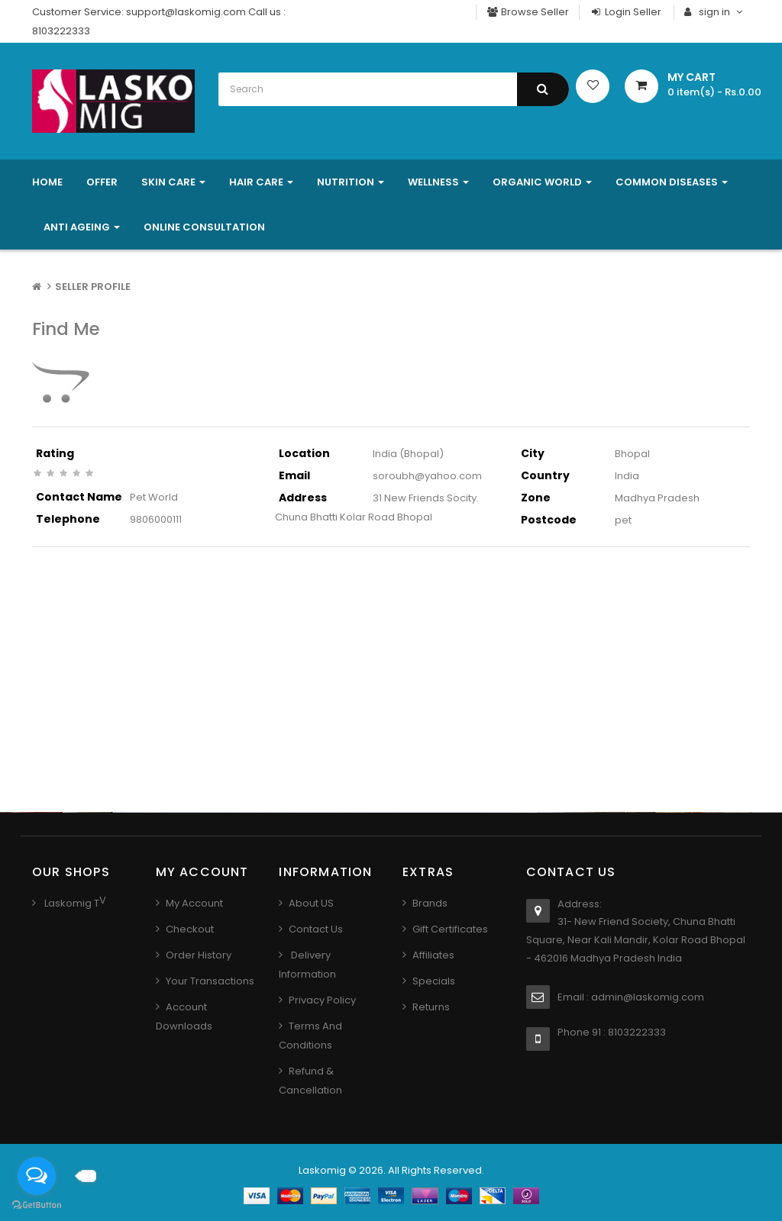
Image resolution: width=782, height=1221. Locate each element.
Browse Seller (528, 12)
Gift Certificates (450, 929)
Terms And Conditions (310, 1035)
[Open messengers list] (37, 1176)
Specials (433, 981)
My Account (194, 903)
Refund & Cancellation (310, 1080)
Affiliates (433, 955)
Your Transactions (210, 981)
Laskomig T (70, 903)
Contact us (316, 929)
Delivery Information (307, 964)
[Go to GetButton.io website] (36, 1205)
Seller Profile (93, 286)
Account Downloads (184, 1016)
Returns (431, 1007)
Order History (198, 955)
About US (311, 903)
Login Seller (625, 12)
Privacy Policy (322, 1000)
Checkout (190, 929)
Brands (430, 903)
